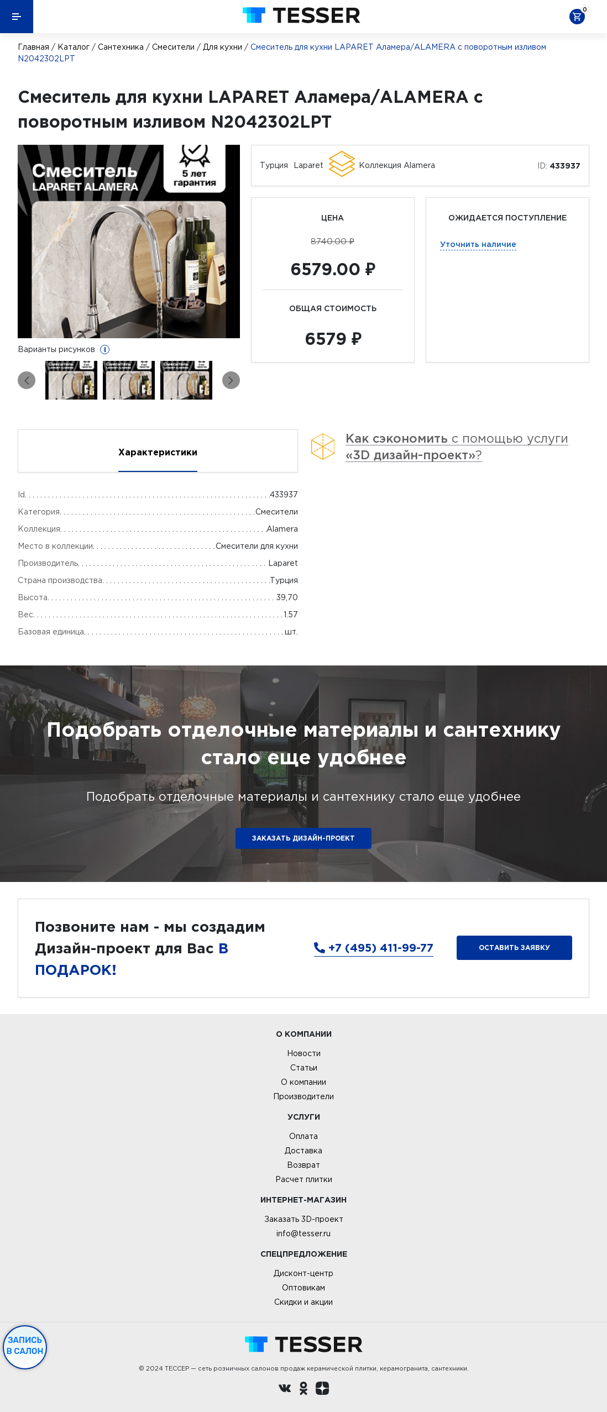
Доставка (303, 1150)
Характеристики (157, 452)
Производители (303, 1096)
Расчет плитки (303, 1179)
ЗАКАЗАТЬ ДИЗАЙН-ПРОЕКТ (303, 838)
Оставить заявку (514, 947)
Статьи (303, 1067)
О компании (303, 1082)
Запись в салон (25, 1345)
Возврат (303, 1165)
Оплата (303, 1136)
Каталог (73, 47)
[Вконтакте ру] (284, 1390)
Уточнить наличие (478, 244)
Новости (304, 1053)
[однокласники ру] (303, 1390)
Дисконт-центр (303, 1273)
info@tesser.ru (303, 1233)
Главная (33, 47)
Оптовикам (303, 1287)
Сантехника (121, 47)
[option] (129, 241)
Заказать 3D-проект (303, 1219)
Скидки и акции (303, 1302)
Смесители (173, 47)
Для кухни (222, 47)
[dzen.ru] (322, 1390)
